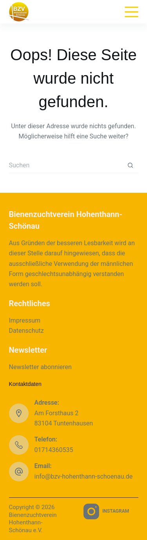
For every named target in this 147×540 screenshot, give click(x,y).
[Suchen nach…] (66, 165)
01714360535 (53, 450)
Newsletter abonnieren (40, 367)
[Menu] (131, 12)
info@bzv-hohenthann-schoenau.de (83, 476)
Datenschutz (26, 330)
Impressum (25, 320)
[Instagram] (106, 511)
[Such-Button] (130, 165)
